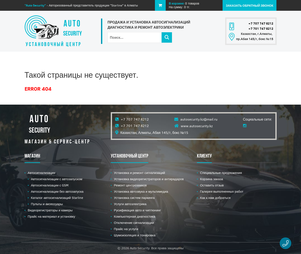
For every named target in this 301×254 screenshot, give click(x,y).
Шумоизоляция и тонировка (135, 235)
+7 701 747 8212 (260, 28)
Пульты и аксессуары (47, 204)
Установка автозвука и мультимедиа (141, 191)
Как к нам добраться (215, 198)
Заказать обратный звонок (249, 5)
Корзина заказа (211, 179)
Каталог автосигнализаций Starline (57, 198)
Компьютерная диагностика (134, 216)
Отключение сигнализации (134, 223)
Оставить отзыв (212, 185)
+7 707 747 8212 (260, 23)
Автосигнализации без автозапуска (57, 191)
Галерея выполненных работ (221, 191)
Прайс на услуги (126, 229)
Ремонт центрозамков (130, 185)
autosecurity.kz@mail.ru (198, 119)
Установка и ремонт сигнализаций (139, 173)
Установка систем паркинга (134, 198)
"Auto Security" (35, 5)
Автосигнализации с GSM (50, 185)
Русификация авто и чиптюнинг (137, 210)
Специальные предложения (221, 173)
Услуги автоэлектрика (130, 204)
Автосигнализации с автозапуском (56, 179)
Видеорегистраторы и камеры (50, 210)
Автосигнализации (41, 173)
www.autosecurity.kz (197, 126)
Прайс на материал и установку (51, 216)
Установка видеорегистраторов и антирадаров (149, 179)
